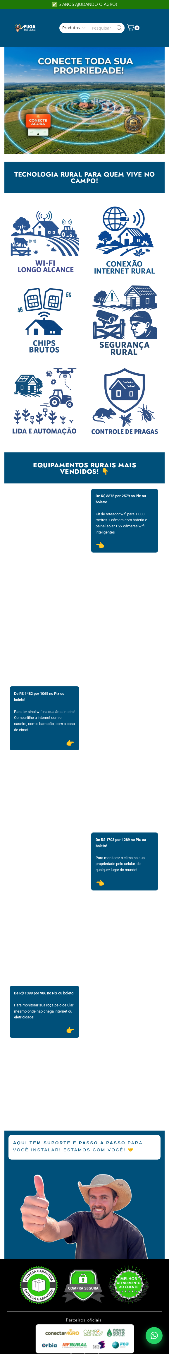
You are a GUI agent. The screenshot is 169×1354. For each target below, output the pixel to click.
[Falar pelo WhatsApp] (154, 1335)
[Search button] (119, 28)
